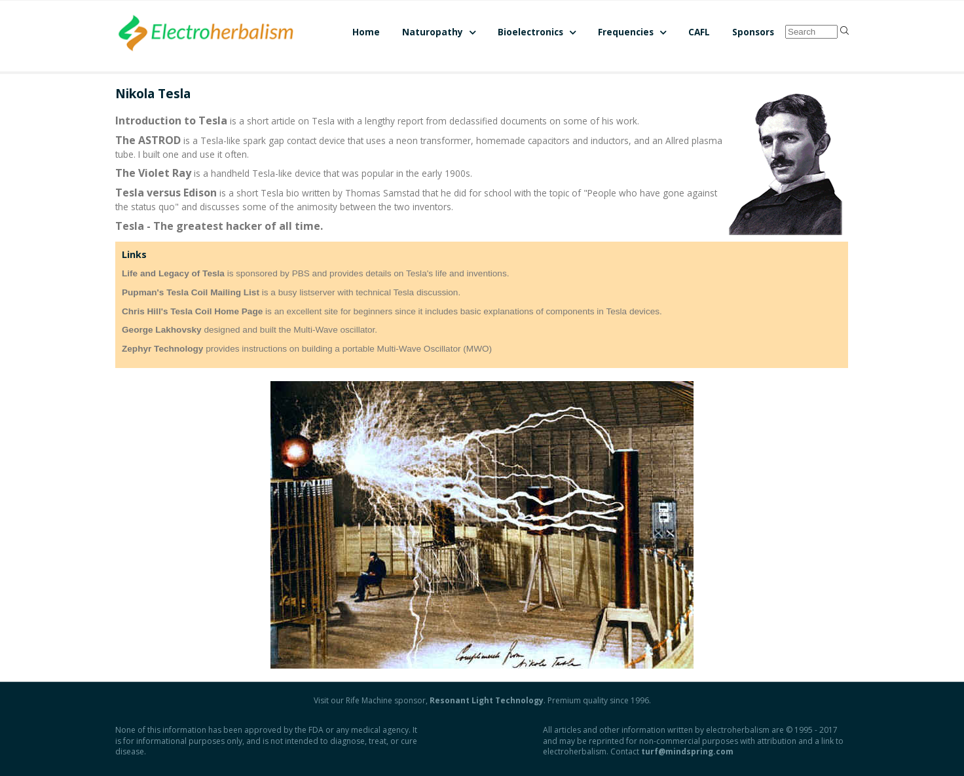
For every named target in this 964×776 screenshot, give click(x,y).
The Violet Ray (153, 173)
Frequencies (626, 32)
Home (366, 32)
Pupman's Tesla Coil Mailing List (190, 292)
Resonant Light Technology (487, 700)
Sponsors (753, 32)
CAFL (699, 32)
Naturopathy (432, 32)
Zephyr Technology (162, 349)
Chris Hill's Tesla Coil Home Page (192, 311)
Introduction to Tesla (171, 120)
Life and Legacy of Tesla (173, 273)
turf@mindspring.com (687, 751)
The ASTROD (148, 140)
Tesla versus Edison (166, 192)
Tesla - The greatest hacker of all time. (219, 226)
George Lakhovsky (162, 330)
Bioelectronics (530, 32)
